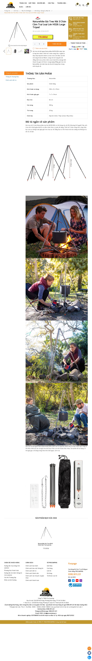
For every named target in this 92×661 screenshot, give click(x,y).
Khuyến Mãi (41, 3)
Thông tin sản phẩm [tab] (12, 73)
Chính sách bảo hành (32, 566)
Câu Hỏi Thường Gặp (10, 577)
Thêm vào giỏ (56, 44)
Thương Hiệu (62, 3)
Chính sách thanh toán (32, 580)
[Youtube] (77, 580)
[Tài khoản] (80, 5)
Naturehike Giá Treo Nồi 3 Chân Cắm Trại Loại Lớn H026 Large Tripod (45, 544)
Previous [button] (4, 51)
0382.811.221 (74, 574)
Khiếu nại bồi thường (10, 580)
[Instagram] (80, 580)
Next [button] (31, 51)
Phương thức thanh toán (11, 570)
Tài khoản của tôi (52, 576)
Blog (21, 7)
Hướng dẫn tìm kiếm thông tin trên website (13, 574)
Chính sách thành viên (32, 573)
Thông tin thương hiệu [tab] (12, 77)
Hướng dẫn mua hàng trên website (12, 567)
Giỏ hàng (49, 573)
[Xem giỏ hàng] (87, 5)
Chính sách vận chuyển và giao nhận (35, 577)
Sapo (64, 622)
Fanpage (72, 563)
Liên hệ (29, 7)
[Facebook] (69, 580)
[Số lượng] (39, 44)
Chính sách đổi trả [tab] (11, 80)
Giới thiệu (32, 3)
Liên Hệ (49, 571)
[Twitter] (73, 580)
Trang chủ (23, 3)
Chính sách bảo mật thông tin (34, 568)
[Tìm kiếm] (83, 5)
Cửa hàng (49, 568)
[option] (17, 30)
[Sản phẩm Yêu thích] (76, 5)
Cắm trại (51, 3)
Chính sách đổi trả (31, 571)
